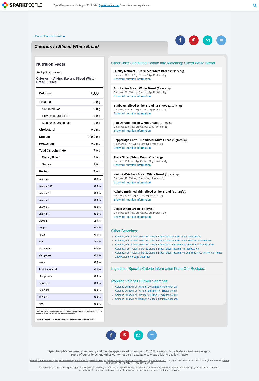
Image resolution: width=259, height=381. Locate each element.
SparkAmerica (81, 360)
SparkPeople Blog (157, 360)
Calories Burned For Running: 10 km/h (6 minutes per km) (146, 286)
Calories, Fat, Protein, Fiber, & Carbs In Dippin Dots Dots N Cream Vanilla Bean (158, 236)
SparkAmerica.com (109, 5)
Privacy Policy (130, 363)
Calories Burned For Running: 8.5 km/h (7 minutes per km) (146, 290)
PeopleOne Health (63, 360)
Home (33, 360)
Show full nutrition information (132, 79)
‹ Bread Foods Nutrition (49, 36)
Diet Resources (45, 360)
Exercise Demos (116, 360)
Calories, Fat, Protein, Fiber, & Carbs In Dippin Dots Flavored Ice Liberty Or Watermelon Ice (164, 244)
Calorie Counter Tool (136, 360)
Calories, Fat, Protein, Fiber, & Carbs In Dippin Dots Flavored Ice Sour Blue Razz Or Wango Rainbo (168, 252)
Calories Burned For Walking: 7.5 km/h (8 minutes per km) (146, 299)
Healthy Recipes (98, 360)
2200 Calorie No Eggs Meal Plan (132, 256)
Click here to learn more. (173, 354)
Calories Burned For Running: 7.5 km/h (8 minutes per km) (146, 294)
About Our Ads (145, 363)
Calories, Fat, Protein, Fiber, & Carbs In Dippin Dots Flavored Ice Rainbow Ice (157, 248)
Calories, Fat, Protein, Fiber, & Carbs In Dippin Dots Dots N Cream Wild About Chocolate (163, 240)
